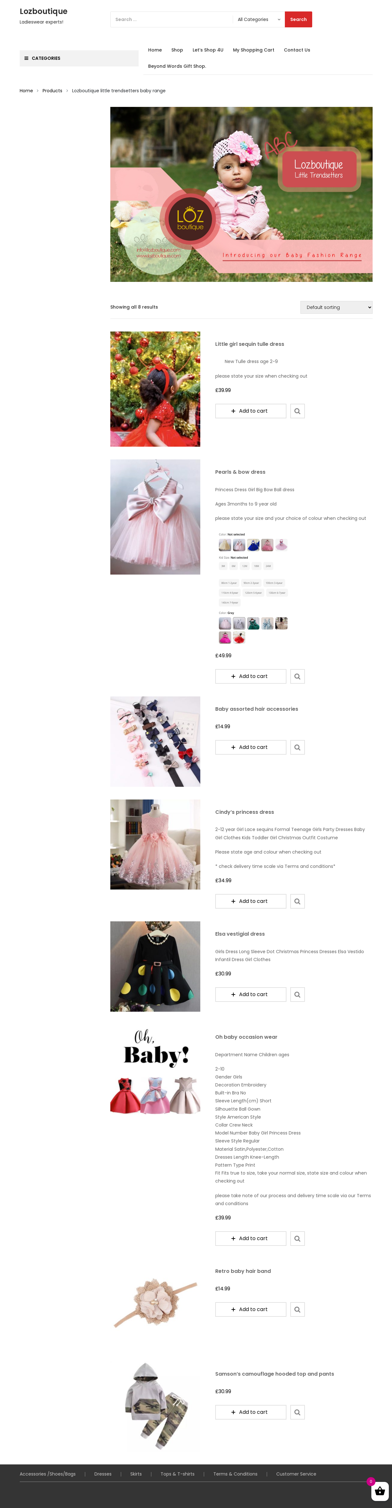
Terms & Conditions (235, 1449)
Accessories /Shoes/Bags (48, 1449)
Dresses (103, 1449)
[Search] (211, 19)
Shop (177, 50)
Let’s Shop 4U (208, 50)
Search (298, 19)
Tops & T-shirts (178, 1449)
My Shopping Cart (253, 50)
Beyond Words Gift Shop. (177, 66)
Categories (42, 58)
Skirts (136, 1449)
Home (155, 50)
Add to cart (250, 411)
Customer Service (296, 1449)
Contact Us (297, 50)
